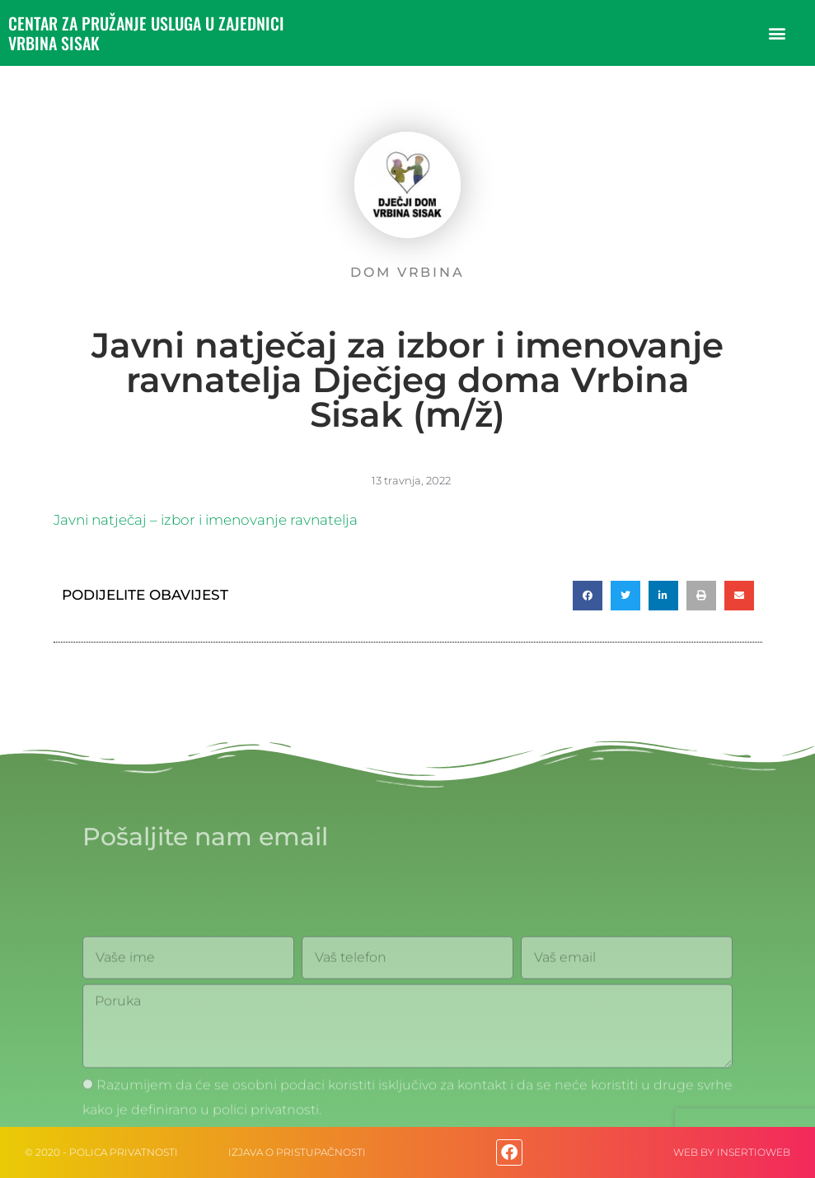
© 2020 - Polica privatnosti (101, 1152)
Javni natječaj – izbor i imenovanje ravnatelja (206, 520)
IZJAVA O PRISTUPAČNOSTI (297, 1152)
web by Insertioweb (731, 1152)
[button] (776, 33)
